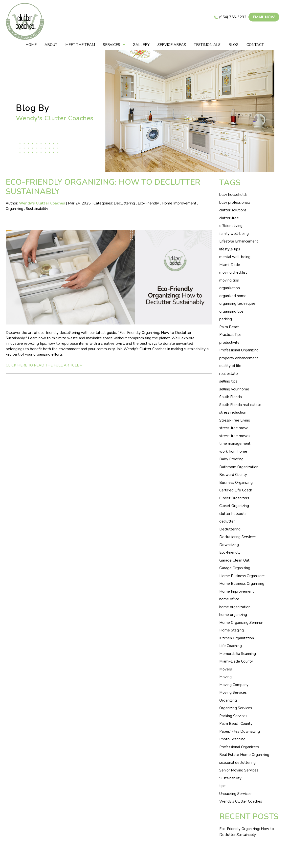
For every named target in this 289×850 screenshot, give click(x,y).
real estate (228, 373)
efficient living (231, 225)
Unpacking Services (235, 793)
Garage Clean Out (234, 560)
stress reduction (232, 412)
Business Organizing (236, 482)
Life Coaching (230, 645)
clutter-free (229, 218)
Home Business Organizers (242, 575)
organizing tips (231, 311)
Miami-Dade (229, 264)
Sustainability (37, 208)
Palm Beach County (235, 723)
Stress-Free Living (234, 420)
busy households (233, 194)
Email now (264, 17)
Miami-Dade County (236, 661)
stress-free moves (234, 435)
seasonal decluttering (237, 762)
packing (225, 319)
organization (229, 287)
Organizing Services (235, 708)
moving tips (229, 280)
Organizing (14, 208)
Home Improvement (179, 203)
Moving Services (233, 692)
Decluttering (124, 203)
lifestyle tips (229, 249)
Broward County (233, 474)
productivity (229, 342)
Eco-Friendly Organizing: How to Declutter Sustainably (103, 187)
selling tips (228, 381)
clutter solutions (232, 210)
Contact (255, 44)
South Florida (230, 396)
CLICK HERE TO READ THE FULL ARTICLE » (44, 365)
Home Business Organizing (241, 583)
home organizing (233, 614)
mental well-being (234, 256)
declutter (227, 521)
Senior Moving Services (238, 770)
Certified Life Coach (235, 490)
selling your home (234, 389)
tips (222, 785)
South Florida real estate (240, 404)
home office (229, 599)
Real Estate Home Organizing (244, 754)
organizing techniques (237, 303)
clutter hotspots (232, 513)
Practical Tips (230, 334)
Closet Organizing (234, 505)
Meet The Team (80, 44)
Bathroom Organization (238, 467)
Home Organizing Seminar (241, 622)
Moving (225, 676)
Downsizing (229, 544)
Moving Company (233, 684)
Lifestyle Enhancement (238, 241)
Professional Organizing (239, 350)
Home (31, 44)
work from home (233, 451)
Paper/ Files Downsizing (239, 731)
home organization (234, 607)
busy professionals (234, 202)
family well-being (234, 233)
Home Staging (231, 630)
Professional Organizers (239, 747)
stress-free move (233, 427)
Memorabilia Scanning (237, 653)
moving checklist (233, 272)
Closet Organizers (234, 498)
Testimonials (207, 44)
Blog (233, 44)
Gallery (141, 44)
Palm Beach (229, 326)
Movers (225, 669)
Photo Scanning (232, 739)
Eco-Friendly (148, 203)
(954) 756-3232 (232, 17)
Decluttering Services (237, 536)
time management (234, 443)
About (50, 44)
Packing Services (233, 715)
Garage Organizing (234, 568)
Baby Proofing (231, 459)
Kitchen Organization (236, 638)
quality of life (230, 365)
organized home (232, 295)
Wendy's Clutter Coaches (240, 801)
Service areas (171, 44)
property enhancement (238, 358)
